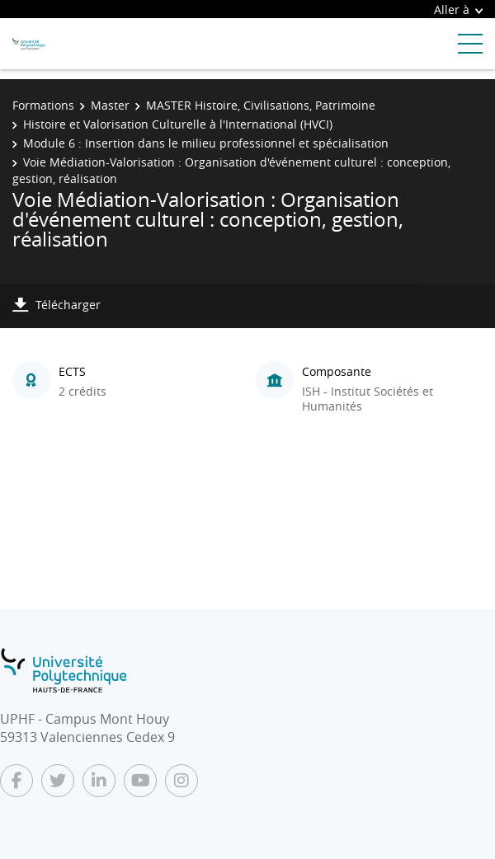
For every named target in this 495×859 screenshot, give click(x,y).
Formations (43, 105)
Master (110, 105)
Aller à (458, 9)
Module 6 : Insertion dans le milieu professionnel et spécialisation (206, 143)
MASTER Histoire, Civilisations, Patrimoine (260, 105)
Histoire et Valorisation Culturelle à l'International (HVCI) (177, 124)
